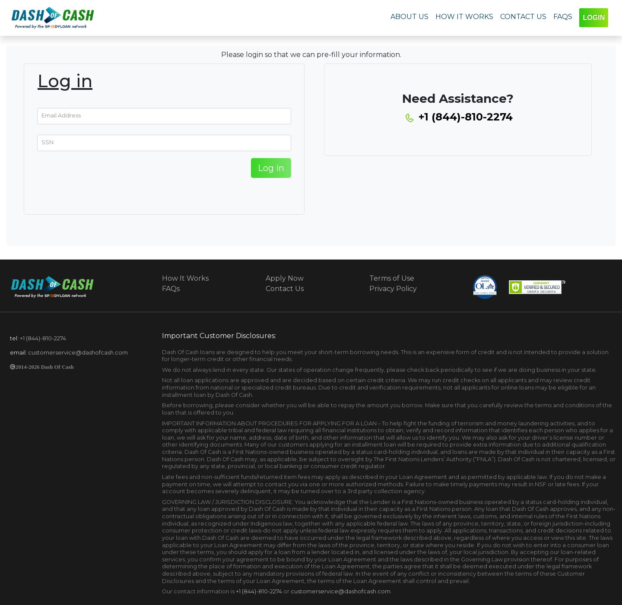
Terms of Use (391, 278)
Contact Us (285, 289)
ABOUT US (409, 17)
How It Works (185, 278)
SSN (47, 142)
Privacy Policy (393, 289)
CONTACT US (523, 17)
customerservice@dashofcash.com (78, 352)
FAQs (171, 289)
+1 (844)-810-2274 (43, 338)
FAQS (562, 17)
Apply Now (285, 278)
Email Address (61, 115)
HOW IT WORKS (464, 17)
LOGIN (594, 17)
